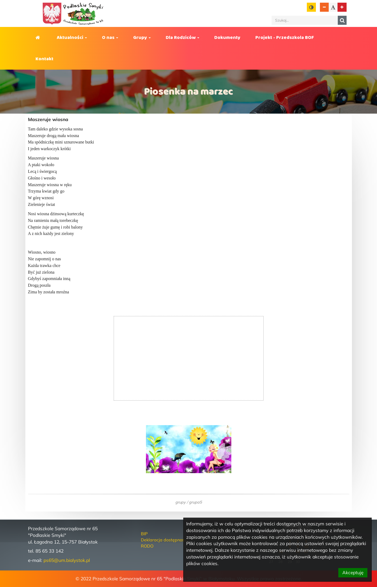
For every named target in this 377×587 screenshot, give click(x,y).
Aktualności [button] (72, 37)
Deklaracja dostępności (164, 539)
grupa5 (195, 502)
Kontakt (44, 59)
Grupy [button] (142, 37)
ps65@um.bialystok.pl (66, 560)
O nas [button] (110, 37)
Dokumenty (227, 37)
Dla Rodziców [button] (182, 37)
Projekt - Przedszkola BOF (284, 37)
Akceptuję (352, 572)
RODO (147, 546)
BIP (144, 533)
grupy (180, 502)
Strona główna (38, 37)
